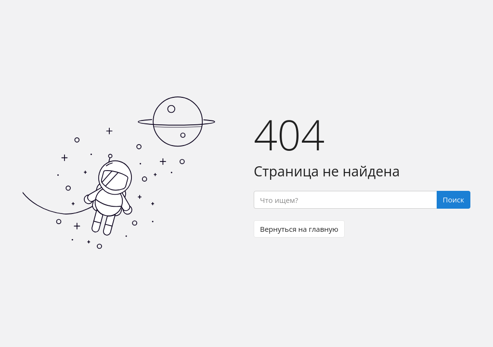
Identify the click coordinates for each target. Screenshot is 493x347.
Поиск (453, 199)
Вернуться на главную (299, 229)
